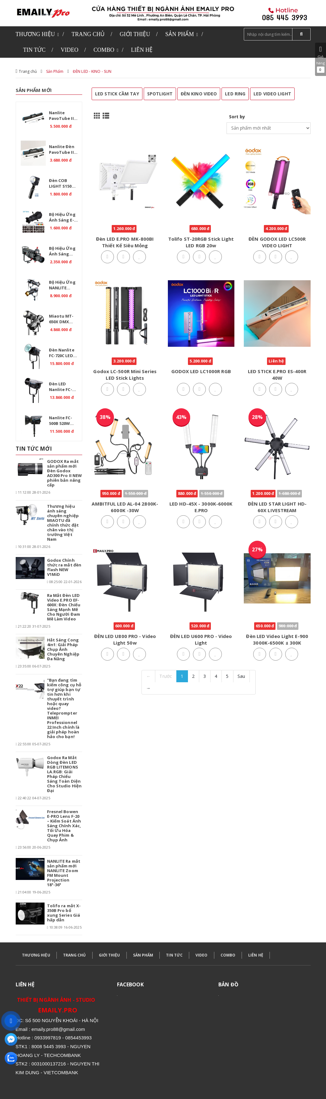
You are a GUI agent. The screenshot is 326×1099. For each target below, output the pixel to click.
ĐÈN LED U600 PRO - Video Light (201, 639)
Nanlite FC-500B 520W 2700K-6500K (61, 421)
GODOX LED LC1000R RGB (201, 371)
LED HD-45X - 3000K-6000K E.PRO (200, 507)
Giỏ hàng (320, 59)
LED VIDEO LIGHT (272, 94)
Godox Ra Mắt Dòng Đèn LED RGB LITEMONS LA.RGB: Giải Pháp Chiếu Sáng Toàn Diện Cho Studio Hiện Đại (64, 774)
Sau (241, 676)
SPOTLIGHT (160, 94)
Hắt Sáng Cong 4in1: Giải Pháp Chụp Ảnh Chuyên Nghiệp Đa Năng (63, 649)
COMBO (228, 955)
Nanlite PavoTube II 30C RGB (61, 116)
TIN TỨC (174, 955)
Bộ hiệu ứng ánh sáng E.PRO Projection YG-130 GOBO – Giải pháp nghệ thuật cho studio (64, 252)
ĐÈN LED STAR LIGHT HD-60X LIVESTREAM (277, 507)
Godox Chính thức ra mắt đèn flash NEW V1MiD (64, 567)
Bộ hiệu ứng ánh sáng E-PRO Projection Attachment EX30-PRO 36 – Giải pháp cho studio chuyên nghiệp (64, 218)
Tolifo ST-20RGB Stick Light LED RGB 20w (201, 242)
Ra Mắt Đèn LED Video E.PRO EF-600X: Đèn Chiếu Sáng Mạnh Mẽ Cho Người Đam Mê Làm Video (64, 607)
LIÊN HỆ (255, 955)
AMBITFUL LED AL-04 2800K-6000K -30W (125, 507)
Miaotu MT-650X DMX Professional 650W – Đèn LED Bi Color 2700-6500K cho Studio (64, 319)
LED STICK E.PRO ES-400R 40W (277, 374)
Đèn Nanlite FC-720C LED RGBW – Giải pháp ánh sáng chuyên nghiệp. (63, 353)
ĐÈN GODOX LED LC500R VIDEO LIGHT (277, 242)
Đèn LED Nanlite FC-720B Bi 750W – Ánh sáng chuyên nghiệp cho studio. (63, 387)
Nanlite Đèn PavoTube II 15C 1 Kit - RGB (63, 150)
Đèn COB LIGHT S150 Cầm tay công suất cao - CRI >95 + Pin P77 (63, 184)
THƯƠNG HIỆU (36, 955)
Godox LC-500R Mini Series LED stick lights (125, 374)
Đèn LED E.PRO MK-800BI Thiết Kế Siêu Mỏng (125, 242)
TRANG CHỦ (74, 955)
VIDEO (201, 955)
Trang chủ (28, 71)
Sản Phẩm (55, 71)
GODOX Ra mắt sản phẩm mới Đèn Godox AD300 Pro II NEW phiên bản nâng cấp (64, 473)
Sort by (237, 117)
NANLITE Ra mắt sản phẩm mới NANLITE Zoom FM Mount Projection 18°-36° (63, 872)
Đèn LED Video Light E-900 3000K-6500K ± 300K (277, 639)
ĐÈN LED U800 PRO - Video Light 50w (125, 639)
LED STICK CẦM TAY (117, 94)
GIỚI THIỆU (109, 955)
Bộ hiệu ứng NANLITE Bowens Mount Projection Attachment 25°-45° (62, 285)
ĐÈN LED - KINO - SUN (92, 71)
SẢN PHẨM (143, 955)
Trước (165, 676)
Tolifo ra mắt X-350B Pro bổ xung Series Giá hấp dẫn (64, 913)
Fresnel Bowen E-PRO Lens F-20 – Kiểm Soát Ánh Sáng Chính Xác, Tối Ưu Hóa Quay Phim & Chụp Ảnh (64, 826)
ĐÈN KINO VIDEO (199, 94)
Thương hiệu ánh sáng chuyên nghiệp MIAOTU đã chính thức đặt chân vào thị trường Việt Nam (63, 522)
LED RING (235, 94)
